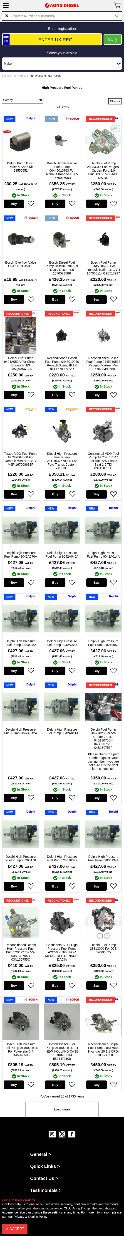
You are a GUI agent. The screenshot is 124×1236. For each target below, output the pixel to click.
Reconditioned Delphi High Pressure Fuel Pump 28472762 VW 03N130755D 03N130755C (20, 952)
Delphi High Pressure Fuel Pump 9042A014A (103, 554)
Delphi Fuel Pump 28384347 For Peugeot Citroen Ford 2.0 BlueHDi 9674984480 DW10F (103, 170)
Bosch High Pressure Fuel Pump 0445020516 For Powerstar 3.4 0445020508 (20, 1049)
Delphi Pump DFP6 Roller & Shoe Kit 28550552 (20, 166)
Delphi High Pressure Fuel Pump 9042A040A (62, 554)
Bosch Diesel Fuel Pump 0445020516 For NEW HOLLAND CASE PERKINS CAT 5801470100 (62, 1051)
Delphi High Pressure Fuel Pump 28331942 (103, 858)
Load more (62, 1109)
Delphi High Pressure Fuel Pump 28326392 (62, 858)
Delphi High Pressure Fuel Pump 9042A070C (62, 643)
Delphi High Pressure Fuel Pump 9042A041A (62, 731)
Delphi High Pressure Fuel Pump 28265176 (20, 858)
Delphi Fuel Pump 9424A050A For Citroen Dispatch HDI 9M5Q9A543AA (20, 363)
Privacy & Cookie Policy (30, 1217)
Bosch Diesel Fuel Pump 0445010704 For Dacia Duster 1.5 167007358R (62, 268)
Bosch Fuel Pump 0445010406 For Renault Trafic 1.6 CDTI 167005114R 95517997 (103, 268)
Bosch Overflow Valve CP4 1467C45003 (20, 264)
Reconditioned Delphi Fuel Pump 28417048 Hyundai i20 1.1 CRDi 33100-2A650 (103, 1049)
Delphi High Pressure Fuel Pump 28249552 (103, 643)
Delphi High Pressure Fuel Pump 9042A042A (20, 731)
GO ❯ (112, 39)
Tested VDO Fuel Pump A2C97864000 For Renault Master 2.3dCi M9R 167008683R (20, 459)
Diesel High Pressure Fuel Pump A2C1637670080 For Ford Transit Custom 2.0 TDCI (62, 461)
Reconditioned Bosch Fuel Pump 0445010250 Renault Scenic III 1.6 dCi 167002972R (62, 363)
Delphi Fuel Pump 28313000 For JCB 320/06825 (103, 948)
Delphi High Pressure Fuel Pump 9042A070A (20, 554)
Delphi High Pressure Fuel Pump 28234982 (20, 643)
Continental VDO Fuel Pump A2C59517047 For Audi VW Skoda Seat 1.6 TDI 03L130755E (103, 461)
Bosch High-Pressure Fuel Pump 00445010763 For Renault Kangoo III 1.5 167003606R (62, 170)
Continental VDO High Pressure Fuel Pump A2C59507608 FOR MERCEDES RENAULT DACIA (62, 952)
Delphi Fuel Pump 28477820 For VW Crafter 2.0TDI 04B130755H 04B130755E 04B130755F (103, 738)
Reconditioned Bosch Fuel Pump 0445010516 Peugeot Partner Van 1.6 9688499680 (103, 363)
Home (6, 75)
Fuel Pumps (19, 75)
